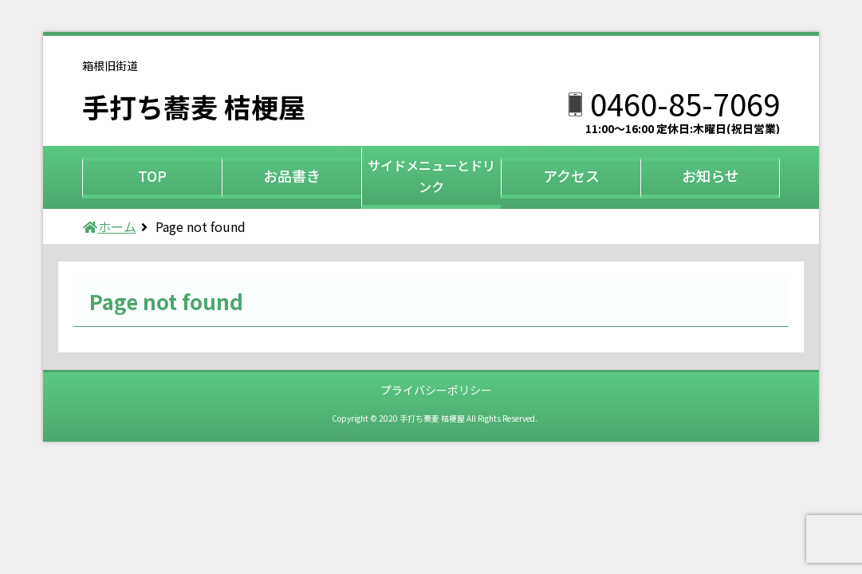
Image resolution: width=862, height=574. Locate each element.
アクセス (571, 175)
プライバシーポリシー (436, 390)
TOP (152, 175)
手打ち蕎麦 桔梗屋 (207, 105)
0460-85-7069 (685, 103)
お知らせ (710, 175)
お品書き (292, 175)
